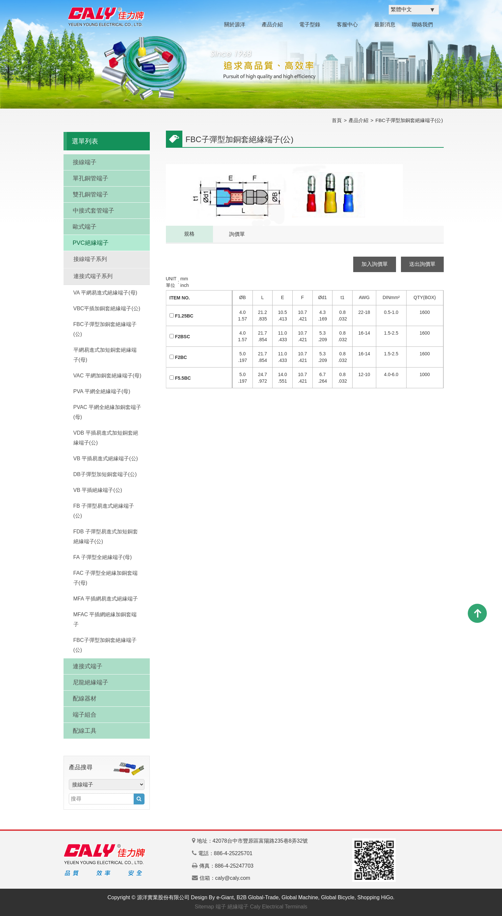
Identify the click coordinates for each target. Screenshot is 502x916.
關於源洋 (234, 24)
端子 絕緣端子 (232, 906)
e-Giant (224, 897)
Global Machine (299, 897)
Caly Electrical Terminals (278, 906)
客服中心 (347, 24)
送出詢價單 (422, 264)
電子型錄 (309, 24)
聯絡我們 (422, 24)
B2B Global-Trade (257, 897)
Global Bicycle (337, 897)
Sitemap (204, 906)
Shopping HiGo (375, 897)
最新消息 (384, 24)
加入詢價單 (374, 264)
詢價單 (237, 234)
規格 (189, 234)
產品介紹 (272, 24)
